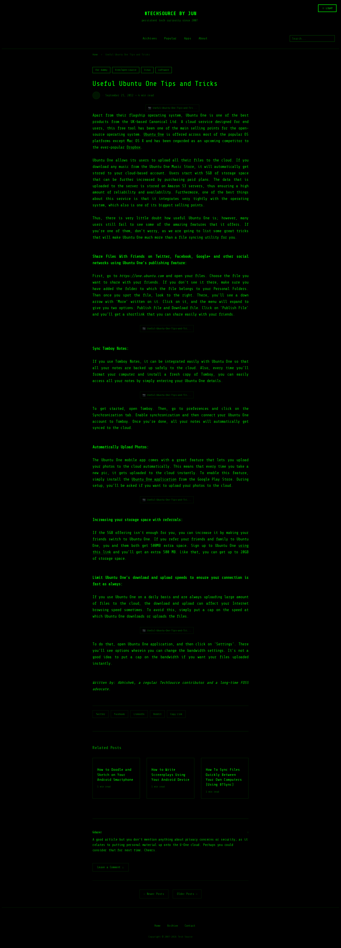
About (203, 38)
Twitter (100, 714)
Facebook (119, 714)
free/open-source (125, 69)
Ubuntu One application (153, 479)
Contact (190, 926)
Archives (150, 38)
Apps (187, 38)
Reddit (157, 714)
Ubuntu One (154, 134)
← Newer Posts (154, 894)
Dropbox (134, 147)
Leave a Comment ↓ (110, 867)
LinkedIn (139, 714)
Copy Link (176, 714)
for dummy (101, 69)
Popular (170, 38)
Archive (172, 926)
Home (95, 54)
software (163, 69)
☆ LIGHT (327, 8)
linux (147, 69)
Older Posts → (187, 894)
